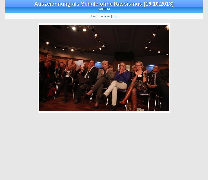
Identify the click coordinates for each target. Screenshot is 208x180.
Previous (104, 16)
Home (93, 16)
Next (115, 16)
